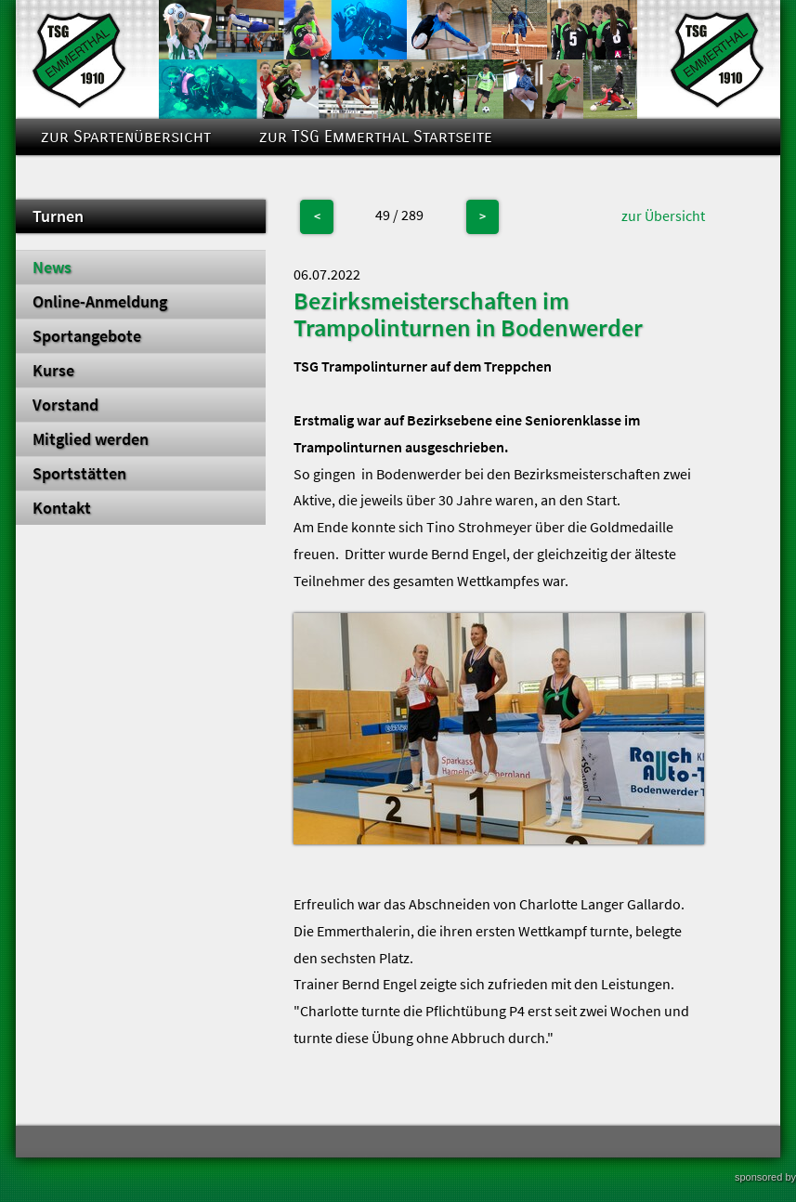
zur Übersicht (663, 215)
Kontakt (62, 508)
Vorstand (65, 405)
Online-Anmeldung (100, 302)
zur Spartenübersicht (126, 137)
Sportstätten (79, 474)
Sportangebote (87, 336)
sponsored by (765, 1176)
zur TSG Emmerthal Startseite (375, 137)
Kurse (53, 370)
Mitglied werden (91, 439)
